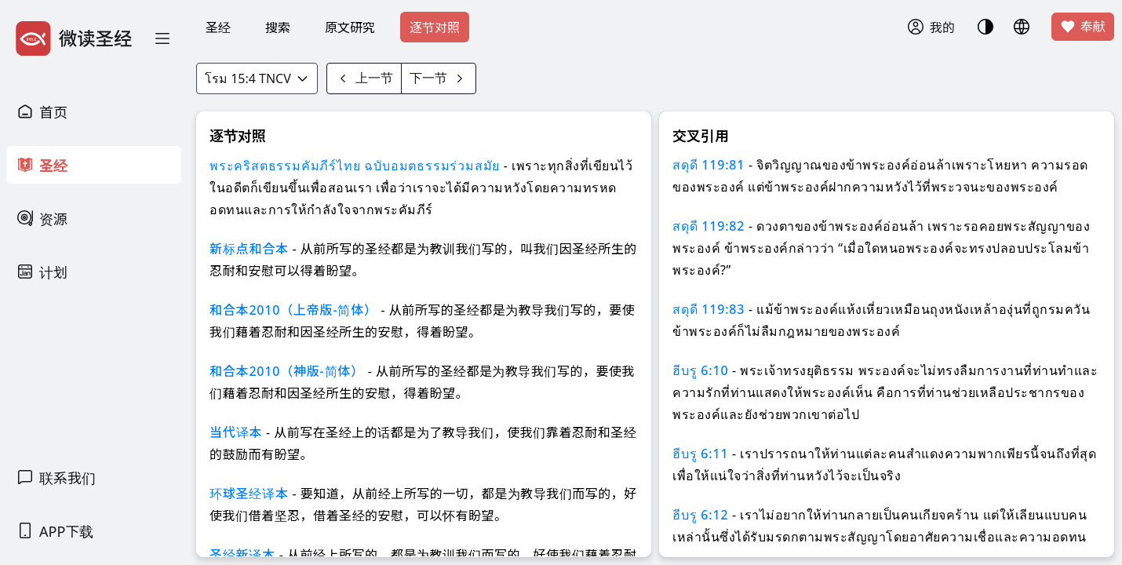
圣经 (218, 27)
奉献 (1083, 27)
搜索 (277, 27)
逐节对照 (435, 27)
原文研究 (350, 27)
